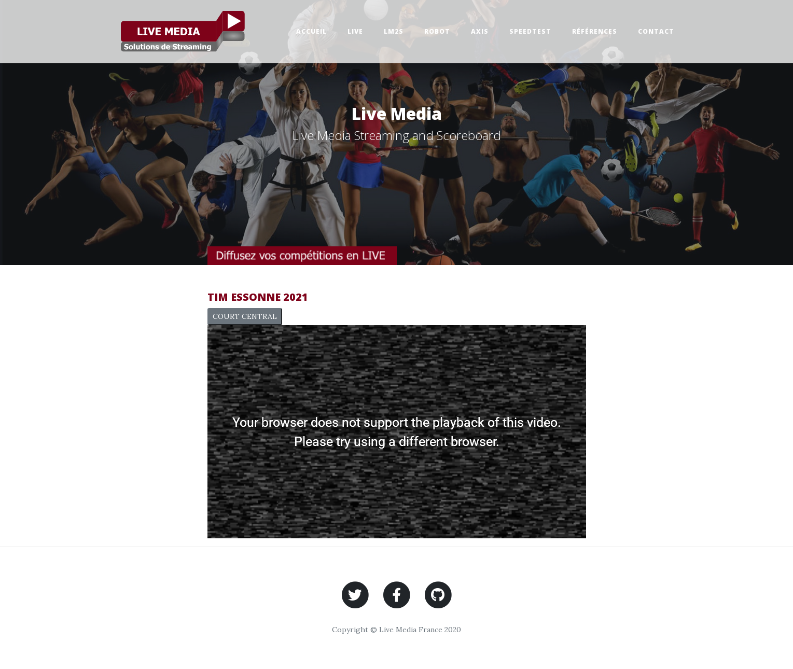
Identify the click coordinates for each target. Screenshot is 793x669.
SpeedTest (530, 31)
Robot (437, 31)
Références (594, 31)
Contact (656, 31)
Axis (480, 31)
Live (355, 31)
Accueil (311, 31)
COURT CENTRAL (245, 316)
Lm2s (394, 31)
